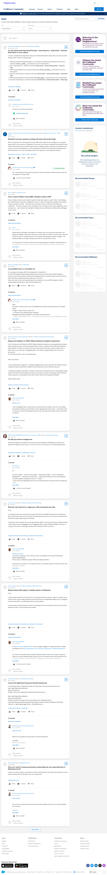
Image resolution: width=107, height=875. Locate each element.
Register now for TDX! (29, 13)
